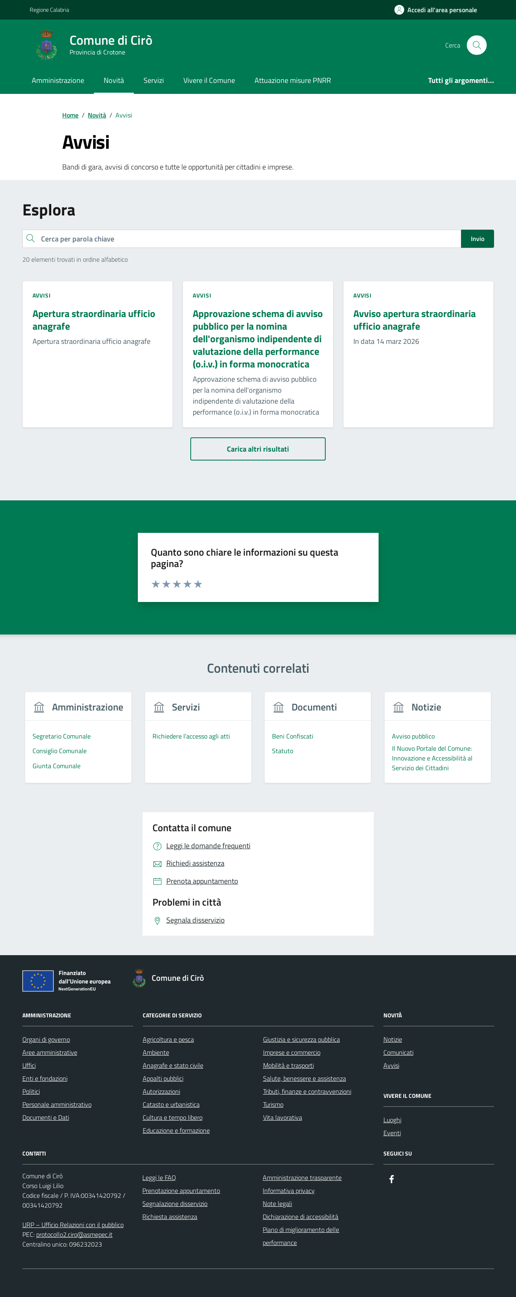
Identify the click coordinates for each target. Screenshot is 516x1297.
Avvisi (391, 1065)
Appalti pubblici (163, 1078)
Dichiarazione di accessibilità (300, 1216)
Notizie (392, 1039)
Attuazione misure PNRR (293, 80)
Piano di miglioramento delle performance (301, 1236)
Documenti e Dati (45, 1117)
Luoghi (392, 1120)
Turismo (273, 1104)
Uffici (29, 1065)
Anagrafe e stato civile (173, 1065)
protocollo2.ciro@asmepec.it (74, 1234)
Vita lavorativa (282, 1117)
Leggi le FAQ (159, 1177)
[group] (78, 742)
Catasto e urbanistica (171, 1104)
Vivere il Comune (209, 80)
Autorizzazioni (161, 1091)
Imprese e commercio (291, 1052)
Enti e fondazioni (44, 1078)
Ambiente (156, 1052)
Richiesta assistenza (169, 1216)
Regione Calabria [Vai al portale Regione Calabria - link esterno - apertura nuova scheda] (49, 9)
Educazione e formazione (176, 1130)
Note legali (277, 1203)
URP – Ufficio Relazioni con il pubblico (73, 1225)
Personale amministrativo (56, 1104)
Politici (31, 1091)
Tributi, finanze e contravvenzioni (307, 1091)
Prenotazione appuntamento (181, 1190)
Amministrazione (58, 80)
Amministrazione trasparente (302, 1177)
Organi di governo (46, 1039)
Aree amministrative (49, 1052)
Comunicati (398, 1052)
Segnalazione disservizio (174, 1203)
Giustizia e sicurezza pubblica (301, 1039)
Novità (114, 80)
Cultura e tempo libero (172, 1117)
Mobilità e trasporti (288, 1065)
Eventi (392, 1133)
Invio (477, 238)
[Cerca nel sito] (476, 45)
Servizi (154, 80)
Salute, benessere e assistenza (304, 1078)
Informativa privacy (289, 1190)
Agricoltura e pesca (168, 1039)
